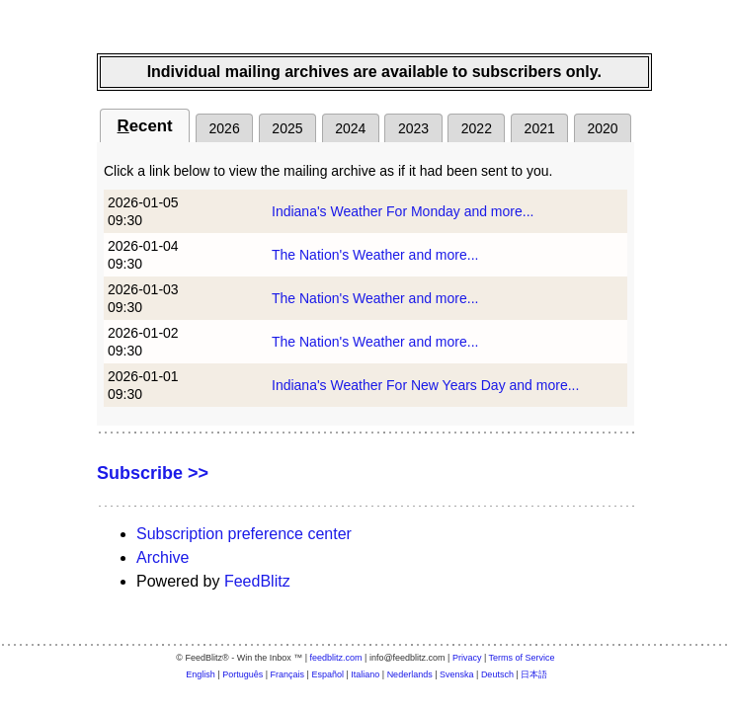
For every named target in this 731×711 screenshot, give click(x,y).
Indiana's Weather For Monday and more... (402, 211)
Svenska (457, 674)
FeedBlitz (257, 581)
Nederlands (410, 674)
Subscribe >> (152, 473)
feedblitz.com (336, 658)
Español (327, 674)
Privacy (467, 658)
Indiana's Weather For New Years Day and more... (425, 385)
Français (288, 674)
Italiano (365, 674)
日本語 (534, 674)
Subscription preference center (244, 533)
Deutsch (497, 674)
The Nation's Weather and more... (375, 255)
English (200, 674)
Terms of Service (522, 658)
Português (242, 674)
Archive (162, 557)
